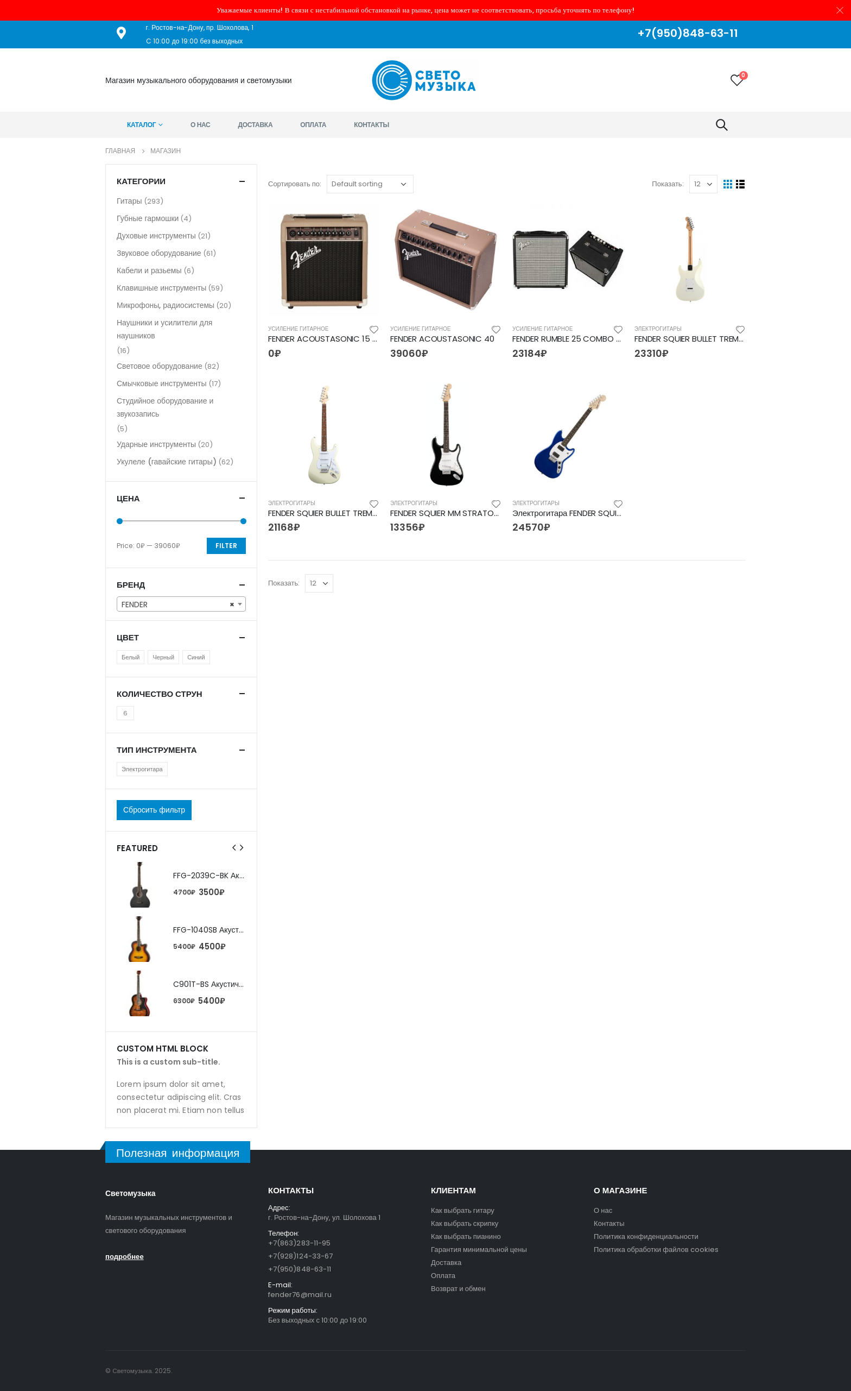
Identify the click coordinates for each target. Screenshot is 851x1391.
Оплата (313, 124)
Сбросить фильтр (154, 809)
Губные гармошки (148, 218)
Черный (163, 657)
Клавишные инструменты (161, 287)
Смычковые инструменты (162, 383)
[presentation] (234, 848)
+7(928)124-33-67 (300, 1256)
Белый (130, 657)
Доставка (255, 124)
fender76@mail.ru (300, 1294)
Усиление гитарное (298, 329)
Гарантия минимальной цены (479, 1249)
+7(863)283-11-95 (299, 1243)
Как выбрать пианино (466, 1236)
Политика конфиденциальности (646, 1236)
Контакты (371, 124)
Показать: (667, 184)
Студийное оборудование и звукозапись (165, 407)
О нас (200, 124)
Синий (196, 657)
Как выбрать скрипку (464, 1223)
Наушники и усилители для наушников (164, 329)
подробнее (124, 1256)
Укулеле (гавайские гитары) (167, 461)
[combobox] (181, 604)
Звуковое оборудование (159, 253)
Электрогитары (658, 329)
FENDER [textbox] (178, 604)
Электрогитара (142, 769)
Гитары (129, 201)
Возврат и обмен (458, 1288)
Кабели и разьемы (149, 270)
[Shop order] (370, 184)
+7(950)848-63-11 (299, 1269)
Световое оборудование (159, 366)
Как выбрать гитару (462, 1210)
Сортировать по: (294, 184)
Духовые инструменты (156, 235)
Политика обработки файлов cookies (656, 1249)
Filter (226, 545)
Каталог (141, 124)
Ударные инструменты (156, 444)
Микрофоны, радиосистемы (165, 305)
